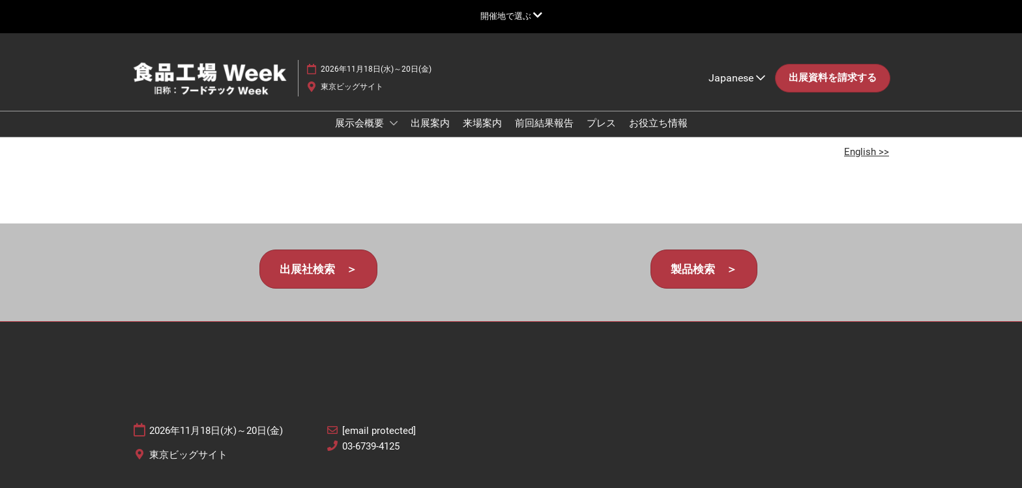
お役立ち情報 (658, 123)
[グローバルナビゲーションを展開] (511, 16)
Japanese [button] (736, 78)
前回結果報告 (544, 123)
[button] (832, 78)
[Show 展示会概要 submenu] (394, 123)
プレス (601, 123)
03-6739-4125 (371, 446)
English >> (866, 152)
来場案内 (482, 123)
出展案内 (430, 123)
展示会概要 (361, 123)
